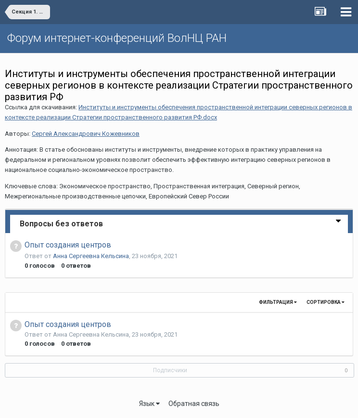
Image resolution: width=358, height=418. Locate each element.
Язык (149, 403)
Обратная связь (193, 403)
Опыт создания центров (68, 244)
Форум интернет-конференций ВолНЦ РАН (117, 38)
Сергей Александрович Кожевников (86, 133)
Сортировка (326, 302)
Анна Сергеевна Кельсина (91, 256)
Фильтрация (278, 302)
